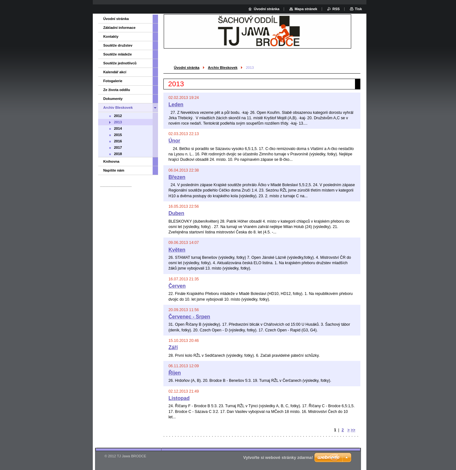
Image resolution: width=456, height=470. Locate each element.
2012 (118, 116)
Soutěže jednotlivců (119, 63)
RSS (336, 9)
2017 (118, 147)
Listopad (179, 398)
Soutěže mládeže (117, 54)
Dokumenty (113, 99)
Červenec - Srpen (189, 316)
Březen (176, 177)
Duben (176, 213)
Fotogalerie (112, 81)
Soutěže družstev (117, 45)
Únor (174, 140)
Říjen (174, 372)
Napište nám (113, 170)
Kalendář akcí (114, 72)
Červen (177, 286)
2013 (118, 122)
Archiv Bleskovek (223, 67)
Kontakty (110, 36)
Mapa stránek (305, 9)
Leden (175, 104)
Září (173, 347)
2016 (118, 141)
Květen (176, 249)
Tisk (358, 9)
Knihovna (111, 161)
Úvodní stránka (187, 67)
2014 (118, 128)
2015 (118, 135)
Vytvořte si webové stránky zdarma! (278, 457)
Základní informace (119, 27)
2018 (118, 154)
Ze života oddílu (116, 90)
